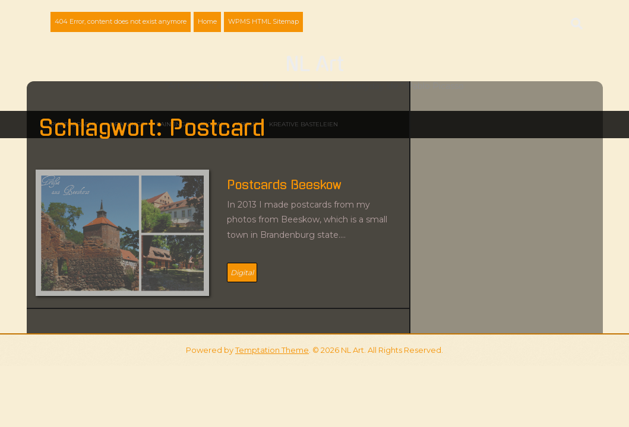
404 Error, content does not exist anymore (121, 21)
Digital (242, 272)
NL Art (314, 64)
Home (207, 21)
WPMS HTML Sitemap (263, 21)
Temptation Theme (272, 350)
